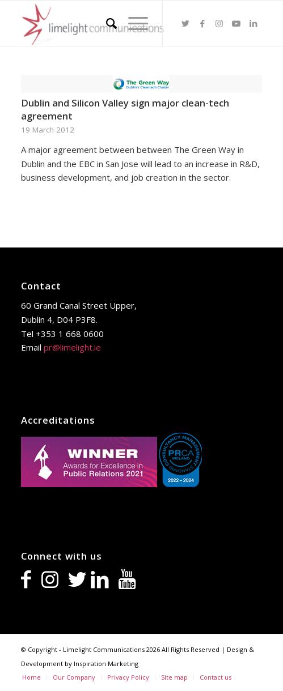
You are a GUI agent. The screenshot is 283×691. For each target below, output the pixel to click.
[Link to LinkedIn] (253, 23)
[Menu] (132, 23)
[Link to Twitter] (185, 23)
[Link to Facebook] (202, 23)
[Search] (106, 23)
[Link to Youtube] (236, 23)
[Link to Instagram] (219, 23)
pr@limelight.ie (72, 347)
